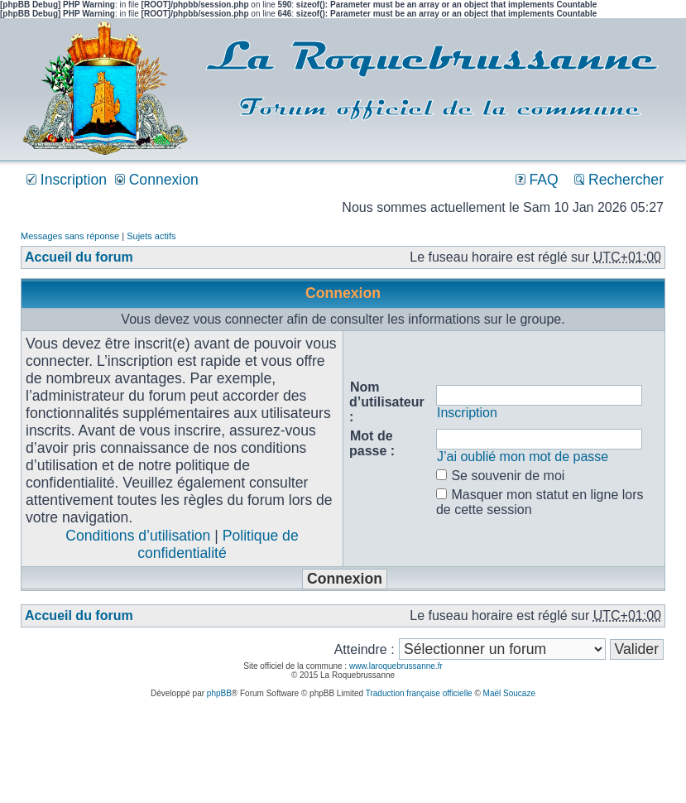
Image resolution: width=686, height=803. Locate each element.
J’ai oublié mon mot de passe (522, 457)
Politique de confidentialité (217, 544)
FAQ (537, 179)
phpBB (219, 693)
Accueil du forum (79, 257)
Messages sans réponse (70, 236)
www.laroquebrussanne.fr (396, 666)
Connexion (157, 179)
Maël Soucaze (509, 693)
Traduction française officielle (419, 693)
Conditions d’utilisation (137, 535)
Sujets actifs (151, 236)
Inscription (66, 179)
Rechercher (619, 179)
